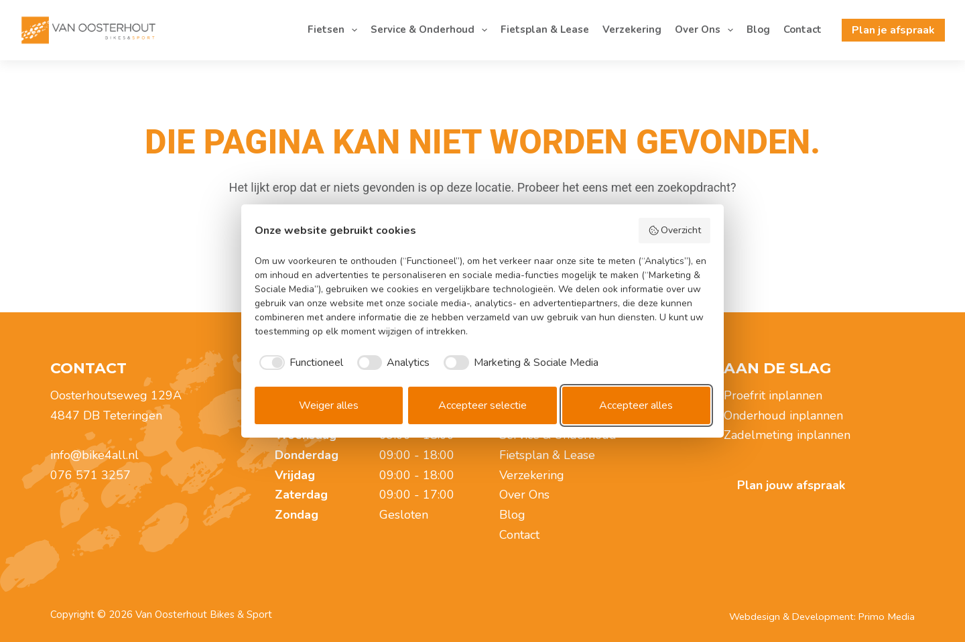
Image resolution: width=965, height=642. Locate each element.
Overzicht (675, 230)
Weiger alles (329, 405)
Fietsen (335, 30)
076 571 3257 (90, 475)
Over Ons (706, 30)
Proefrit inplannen (773, 395)
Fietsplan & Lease (545, 29)
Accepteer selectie (482, 405)
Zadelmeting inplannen (787, 435)
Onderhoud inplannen (783, 415)
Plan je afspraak (893, 30)
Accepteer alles (636, 405)
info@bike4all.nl (94, 455)
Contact (802, 29)
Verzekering (631, 29)
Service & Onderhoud (432, 30)
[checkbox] (299, 363)
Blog (758, 29)
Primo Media (886, 616)
